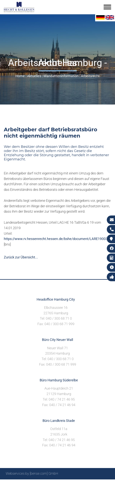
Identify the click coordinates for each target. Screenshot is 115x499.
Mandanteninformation (61, 76)
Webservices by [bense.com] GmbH (32, 473)
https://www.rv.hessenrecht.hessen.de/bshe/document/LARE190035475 (59, 239)
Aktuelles (34, 76)
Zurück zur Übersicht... (21, 257)
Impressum (65, 484)
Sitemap (36, 484)
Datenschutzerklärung (92, 484)
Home (20, 76)
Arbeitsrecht (90, 76)
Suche (49, 484)
